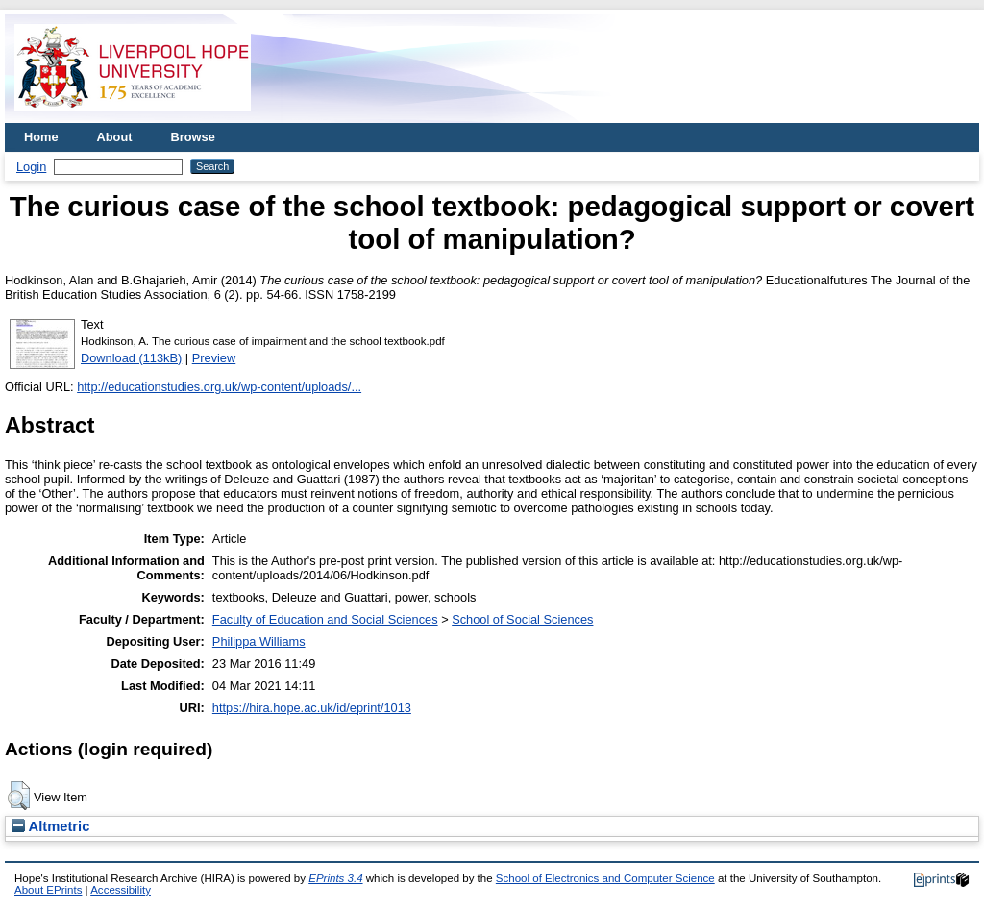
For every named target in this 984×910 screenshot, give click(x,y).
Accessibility (120, 890)
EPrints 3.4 (335, 878)
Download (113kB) (131, 358)
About (115, 137)
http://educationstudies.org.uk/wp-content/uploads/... (219, 387)
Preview (214, 358)
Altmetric (50, 826)
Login (31, 167)
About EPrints (48, 890)
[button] (19, 795)
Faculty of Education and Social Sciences (325, 619)
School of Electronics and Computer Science (605, 878)
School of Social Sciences (522, 619)
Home (41, 137)
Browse (193, 137)
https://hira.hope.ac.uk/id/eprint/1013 (311, 708)
